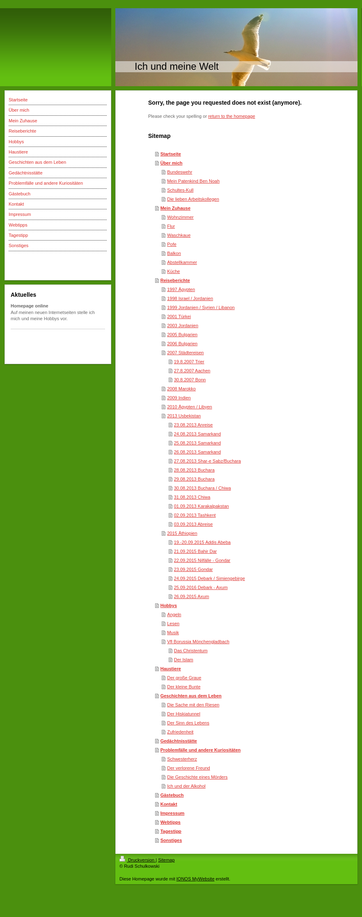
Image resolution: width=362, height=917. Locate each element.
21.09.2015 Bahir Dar (195, 551)
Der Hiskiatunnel (183, 713)
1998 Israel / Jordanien (190, 298)
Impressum (172, 813)
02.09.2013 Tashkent (195, 515)
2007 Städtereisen (185, 352)
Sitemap (166, 859)
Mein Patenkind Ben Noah (193, 181)
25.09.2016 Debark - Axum (201, 587)
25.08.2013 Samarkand (197, 442)
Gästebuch (172, 795)
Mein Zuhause (175, 208)
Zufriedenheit (180, 731)
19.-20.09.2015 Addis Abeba (202, 542)
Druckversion (137, 859)
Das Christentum (191, 650)
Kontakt (168, 804)
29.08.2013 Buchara (194, 479)
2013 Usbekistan (184, 415)
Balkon (174, 253)
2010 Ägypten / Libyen (189, 406)
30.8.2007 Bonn (190, 379)
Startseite (170, 153)
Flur (171, 226)
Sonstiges (171, 840)
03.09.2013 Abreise (193, 524)
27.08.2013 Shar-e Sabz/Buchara (207, 460)
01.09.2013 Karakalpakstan (201, 506)
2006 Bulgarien (182, 343)
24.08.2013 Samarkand (197, 433)
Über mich (171, 162)
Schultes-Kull (180, 190)
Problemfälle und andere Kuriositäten (200, 749)
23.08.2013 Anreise (193, 424)
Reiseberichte (175, 280)
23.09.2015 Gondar (193, 569)
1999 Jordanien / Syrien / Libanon (201, 307)
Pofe (171, 244)
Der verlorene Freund (188, 768)
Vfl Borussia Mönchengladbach (198, 641)
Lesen (173, 623)
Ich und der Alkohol (186, 786)
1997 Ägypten (181, 289)
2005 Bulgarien (182, 334)
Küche (173, 271)
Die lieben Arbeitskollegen (193, 199)
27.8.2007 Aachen (192, 370)
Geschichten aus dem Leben (191, 695)
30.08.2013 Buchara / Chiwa (202, 488)
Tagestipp (170, 831)
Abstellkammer (182, 262)
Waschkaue (178, 235)
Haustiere (170, 668)
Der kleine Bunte (183, 686)
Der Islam (183, 659)
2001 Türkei (179, 316)
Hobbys (168, 605)
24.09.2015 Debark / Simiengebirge (209, 578)
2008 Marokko (181, 388)
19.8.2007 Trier (189, 361)
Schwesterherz (182, 759)
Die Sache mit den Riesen (193, 704)
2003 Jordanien (182, 325)
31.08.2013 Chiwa (192, 497)
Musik (173, 632)
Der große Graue (184, 677)
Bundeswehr (179, 172)
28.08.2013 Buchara (194, 470)
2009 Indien (179, 397)
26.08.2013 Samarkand (197, 451)
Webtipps (170, 822)
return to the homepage (231, 116)
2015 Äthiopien (182, 533)
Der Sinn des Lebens (188, 722)
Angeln (174, 614)
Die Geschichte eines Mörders (197, 777)
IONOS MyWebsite (195, 878)
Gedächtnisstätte (178, 740)
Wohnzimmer (180, 217)
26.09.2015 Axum (191, 596)
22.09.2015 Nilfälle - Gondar (202, 560)
